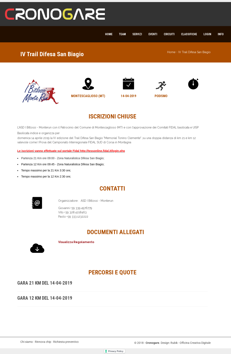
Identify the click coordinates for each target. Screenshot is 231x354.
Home (108, 34)
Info (221, 34)
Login (207, 34)
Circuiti (169, 34)
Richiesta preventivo (66, 341)
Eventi (152, 34)
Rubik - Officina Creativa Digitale (190, 342)
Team (122, 34)
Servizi (137, 34)
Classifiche (189, 34)
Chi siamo (26, 341)
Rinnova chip (43, 341)
